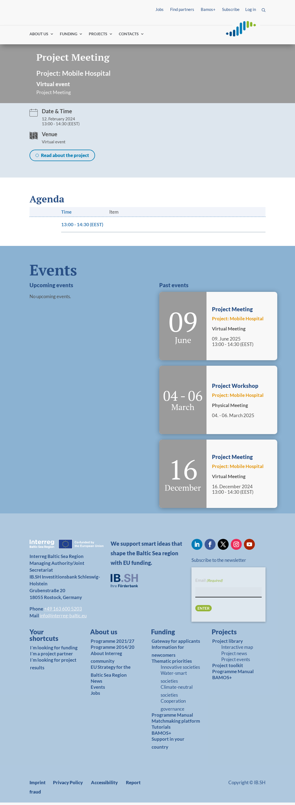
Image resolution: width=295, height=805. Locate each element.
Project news (234, 655)
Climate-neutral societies (177, 693)
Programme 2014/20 (112, 649)
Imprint (38, 785)
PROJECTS (98, 36)
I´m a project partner (51, 656)
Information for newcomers (168, 653)
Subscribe (231, 9)
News (96, 683)
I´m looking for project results (53, 666)
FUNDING (68, 36)
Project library (227, 643)
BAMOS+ (161, 735)
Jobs (159, 9)
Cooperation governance (173, 707)
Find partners (182, 9)
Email (209, 583)
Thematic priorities (172, 663)
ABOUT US (39, 36)
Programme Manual (172, 717)
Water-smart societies (174, 679)
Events (98, 689)
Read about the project (65, 157)
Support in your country (168, 745)
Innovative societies (180, 669)
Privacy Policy (68, 785)
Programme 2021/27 (112, 643)
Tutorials (161, 729)
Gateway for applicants (176, 643)
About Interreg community (106, 659)
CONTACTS (129, 36)
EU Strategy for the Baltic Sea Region (111, 673)
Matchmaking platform (176, 723)
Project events (235, 661)
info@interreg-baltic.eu (63, 618)
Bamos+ (208, 9)
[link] (51, 639)
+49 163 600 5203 (63, 611)
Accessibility (104, 785)
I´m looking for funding (54, 650)
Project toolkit (227, 667)
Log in (250, 9)
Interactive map (237, 649)
